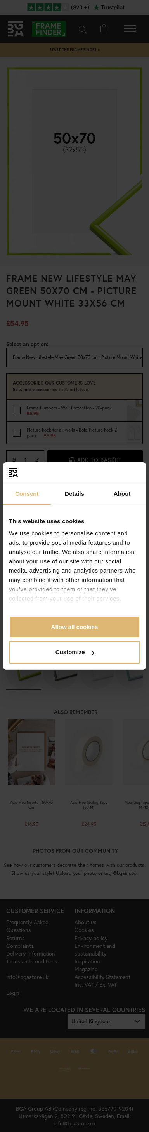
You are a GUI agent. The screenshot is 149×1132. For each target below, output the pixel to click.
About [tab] (122, 493)
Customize (74, 652)
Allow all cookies (74, 626)
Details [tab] (74, 493)
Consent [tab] (27, 493)
